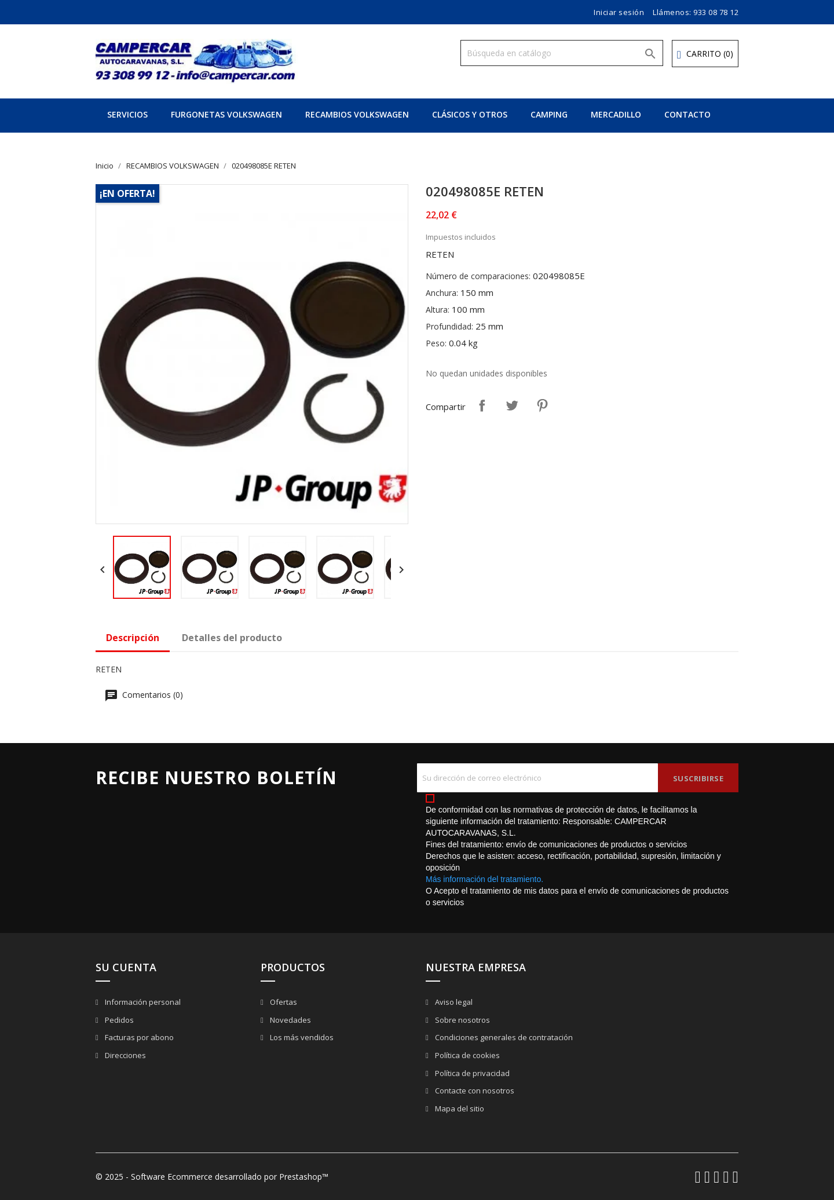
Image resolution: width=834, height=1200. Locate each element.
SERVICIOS (127, 114)
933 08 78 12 (715, 12)
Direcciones (124, 1055)
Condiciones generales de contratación (503, 1037)
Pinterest (542, 405)
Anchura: (442, 292)
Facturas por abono (138, 1037)
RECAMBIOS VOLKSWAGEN (357, 114)
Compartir (481, 405)
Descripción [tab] (132, 637)
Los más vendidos (301, 1037)
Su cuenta (126, 967)
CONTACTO (687, 114)
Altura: (437, 309)
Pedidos (118, 1020)
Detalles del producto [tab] (232, 637)
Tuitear (512, 405)
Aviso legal (453, 1002)
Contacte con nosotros (473, 1090)
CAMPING (549, 114)
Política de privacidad (471, 1073)
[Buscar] (561, 53)
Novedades (289, 1020)
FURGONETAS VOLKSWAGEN (226, 114)
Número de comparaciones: (478, 275)
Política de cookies (466, 1055)
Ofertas (282, 1002)
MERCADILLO (616, 114)
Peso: (436, 343)
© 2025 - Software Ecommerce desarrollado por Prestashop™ (212, 1176)
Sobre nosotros (461, 1020)
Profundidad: (449, 326)
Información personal (142, 1002)
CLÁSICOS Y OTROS (469, 114)
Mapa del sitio (458, 1108)
